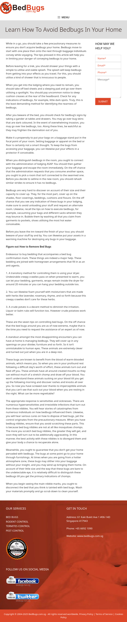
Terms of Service (104, 614)
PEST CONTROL (15, 530)
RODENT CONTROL (17, 521)
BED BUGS (12, 517)
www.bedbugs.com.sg (90, 536)
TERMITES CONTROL (18, 526)
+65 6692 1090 (83, 528)
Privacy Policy (86, 614)
